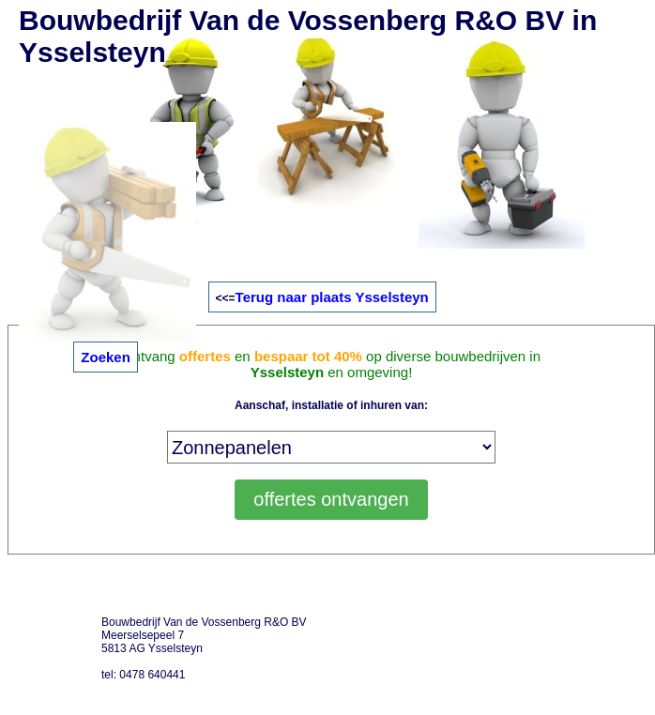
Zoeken (105, 357)
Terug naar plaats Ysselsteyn (332, 297)
